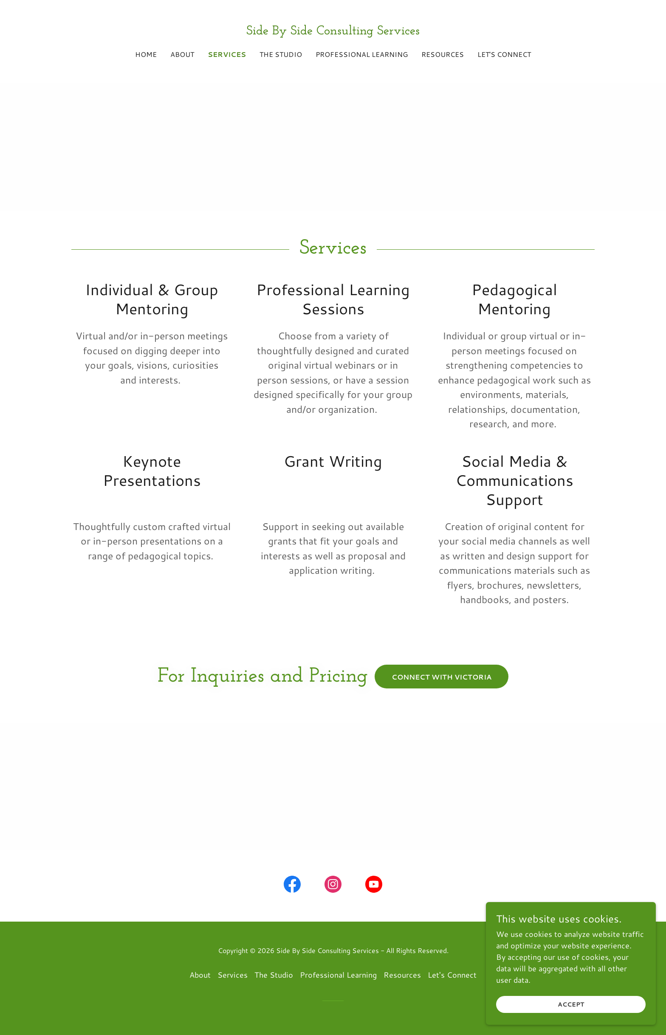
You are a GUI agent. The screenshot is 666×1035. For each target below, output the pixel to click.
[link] (333, 31)
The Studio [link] (281, 54)
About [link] (182, 54)
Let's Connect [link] (504, 54)
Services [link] (227, 54)
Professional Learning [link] (362, 54)
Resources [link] (442, 54)
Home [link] (146, 54)
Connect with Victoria (441, 677)
